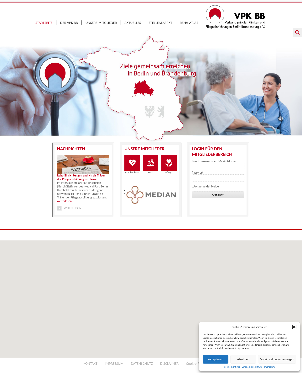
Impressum (269, 366)
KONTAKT (90, 363)
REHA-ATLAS (189, 22)
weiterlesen (64, 201)
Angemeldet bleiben (206, 186)
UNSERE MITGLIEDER (101, 22)
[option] (151, 194)
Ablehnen (243, 359)
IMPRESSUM (114, 363)
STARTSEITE (44, 22)
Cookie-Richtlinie (232, 366)
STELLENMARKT (160, 22)
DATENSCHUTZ (142, 363)
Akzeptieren (215, 359)
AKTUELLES (132, 22)
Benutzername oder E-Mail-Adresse (214, 161)
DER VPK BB (69, 22)
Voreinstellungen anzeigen (277, 359)
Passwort (197, 172)
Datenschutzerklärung (252, 366)
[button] (294, 327)
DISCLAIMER (169, 363)
